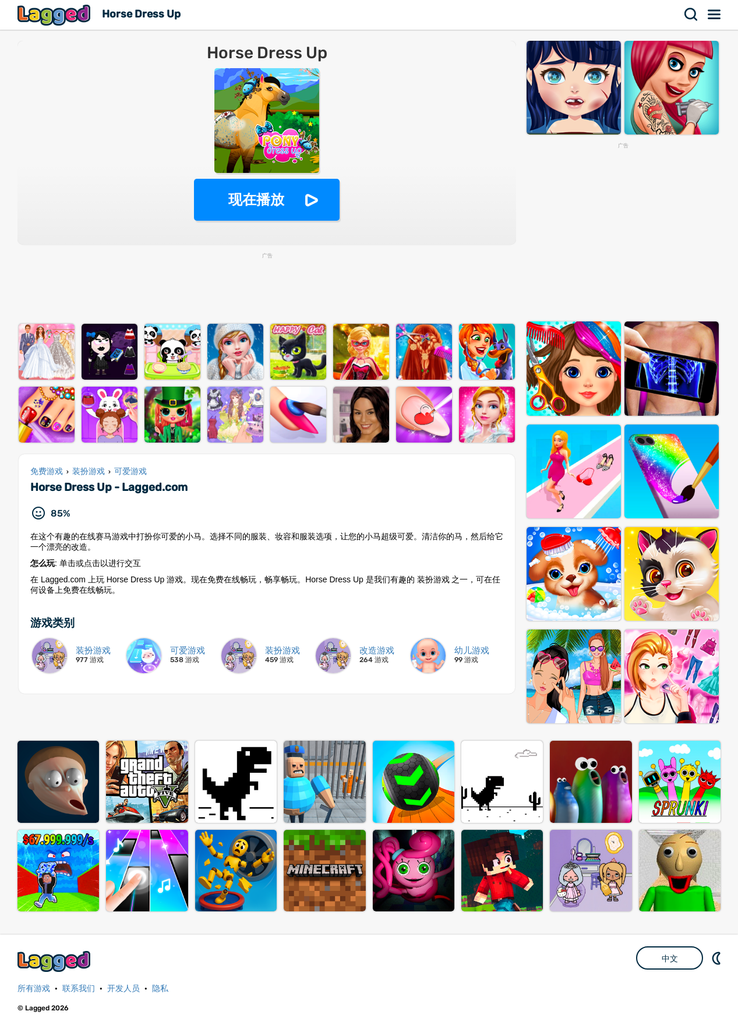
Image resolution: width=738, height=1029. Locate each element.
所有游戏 (33, 988)
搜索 (691, 14)
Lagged (55, 15)
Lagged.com (55, 961)
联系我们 (78, 988)
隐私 (160, 988)
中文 (670, 958)
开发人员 (123, 988)
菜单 (714, 14)
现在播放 (256, 199)
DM (717, 958)
